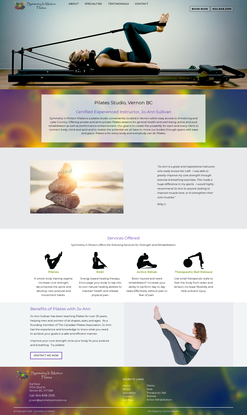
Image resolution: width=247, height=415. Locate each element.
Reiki (100, 272)
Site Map (128, 400)
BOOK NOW (222, 13)
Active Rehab (147, 272)
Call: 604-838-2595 (42, 395)
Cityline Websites (170, 411)
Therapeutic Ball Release (194, 272)
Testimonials (131, 8)
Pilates (53, 272)
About (87, 8)
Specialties (106, 8)
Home (127, 385)
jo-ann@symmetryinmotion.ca (47, 400)
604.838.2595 (221, 8)
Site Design (153, 411)
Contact (154, 8)
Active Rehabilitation (159, 399)
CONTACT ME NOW (46, 355)
